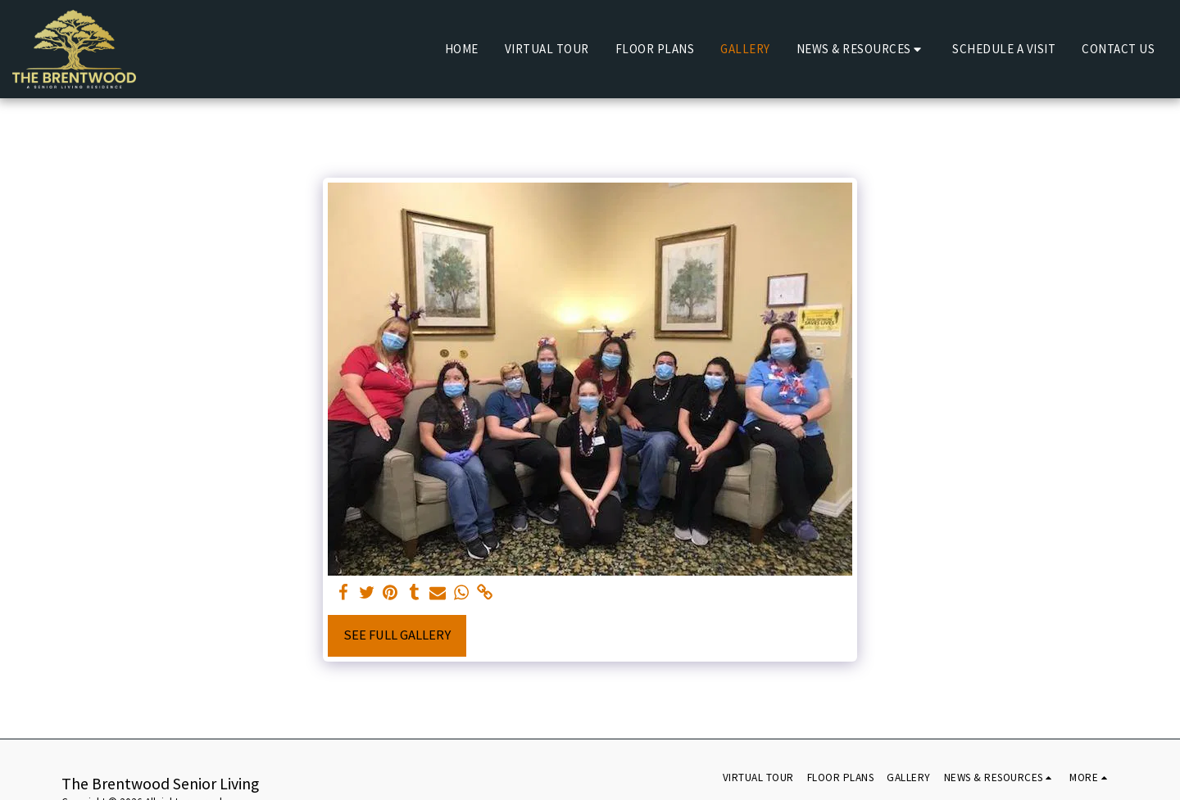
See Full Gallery (397, 635)
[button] (861, 48)
